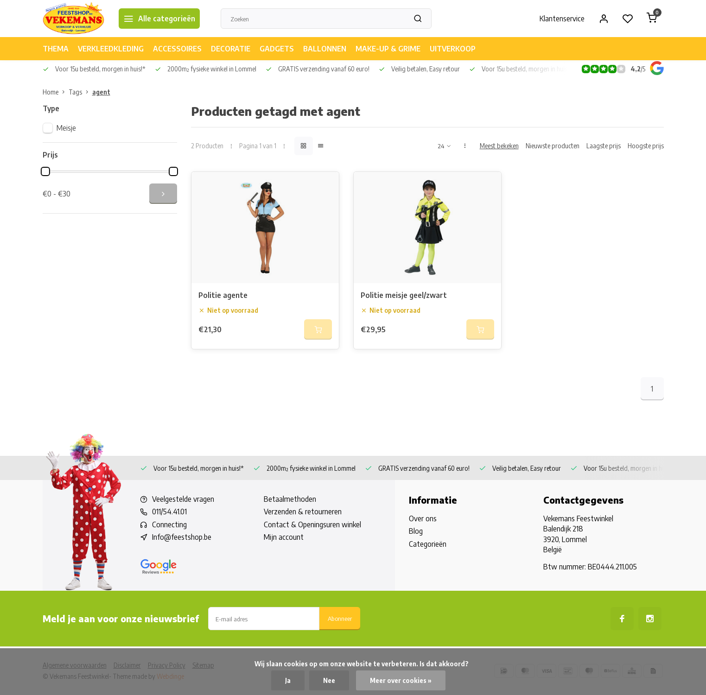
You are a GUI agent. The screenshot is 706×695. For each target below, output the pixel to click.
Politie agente (223, 295)
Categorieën (427, 544)
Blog (416, 531)
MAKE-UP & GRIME (388, 48)
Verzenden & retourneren (303, 511)
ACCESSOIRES (177, 48)
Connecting (169, 524)
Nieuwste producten (552, 146)
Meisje (66, 128)
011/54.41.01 (169, 511)
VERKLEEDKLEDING (111, 48)
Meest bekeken (499, 146)
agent (101, 92)
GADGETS (277, 48)
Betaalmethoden (290, 499)
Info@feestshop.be (181, 537)
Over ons (423, 518)
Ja (288, 680)
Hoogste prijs (646, 146)
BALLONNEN (324, 48)
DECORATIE (230, 48)
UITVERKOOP (453, 48)
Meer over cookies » (401, 680)
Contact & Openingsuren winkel (312, 524)
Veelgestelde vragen (183, 499)
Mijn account (284, 537)
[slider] (45, 171)
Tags (80, 92)
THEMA (56, 48)
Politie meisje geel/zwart (404, 295)
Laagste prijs (603, 146)
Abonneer (340, 618)
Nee (329, 680)
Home (56, 92)
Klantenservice (562, 18)
